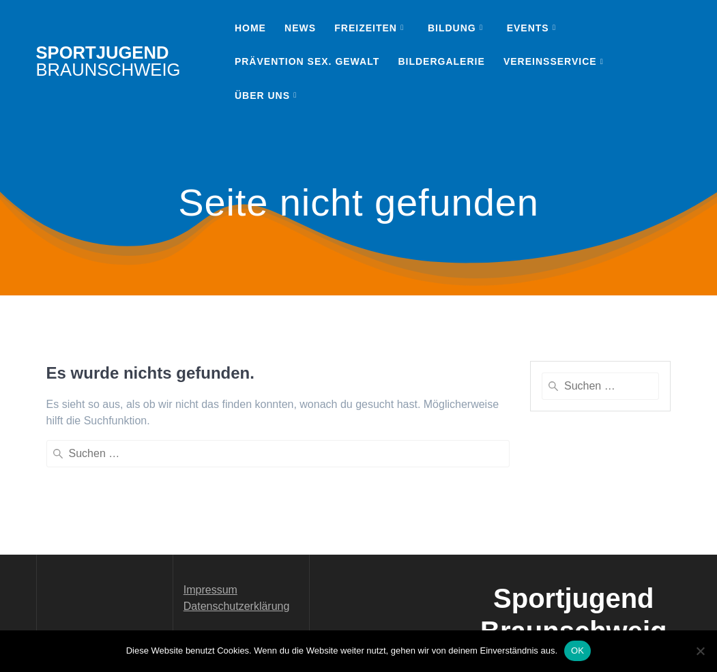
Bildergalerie (441, 61)
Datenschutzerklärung (237, 540)
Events (528, 28)
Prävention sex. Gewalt (307, 61)
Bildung (452, 28)
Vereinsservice (550, 61)
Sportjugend (108, 61)
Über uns (262, 95)
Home (250, 28)
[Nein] (700, 651)
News (300, 28)
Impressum (210, 523)
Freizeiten (365, 28)
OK (577, 650)
